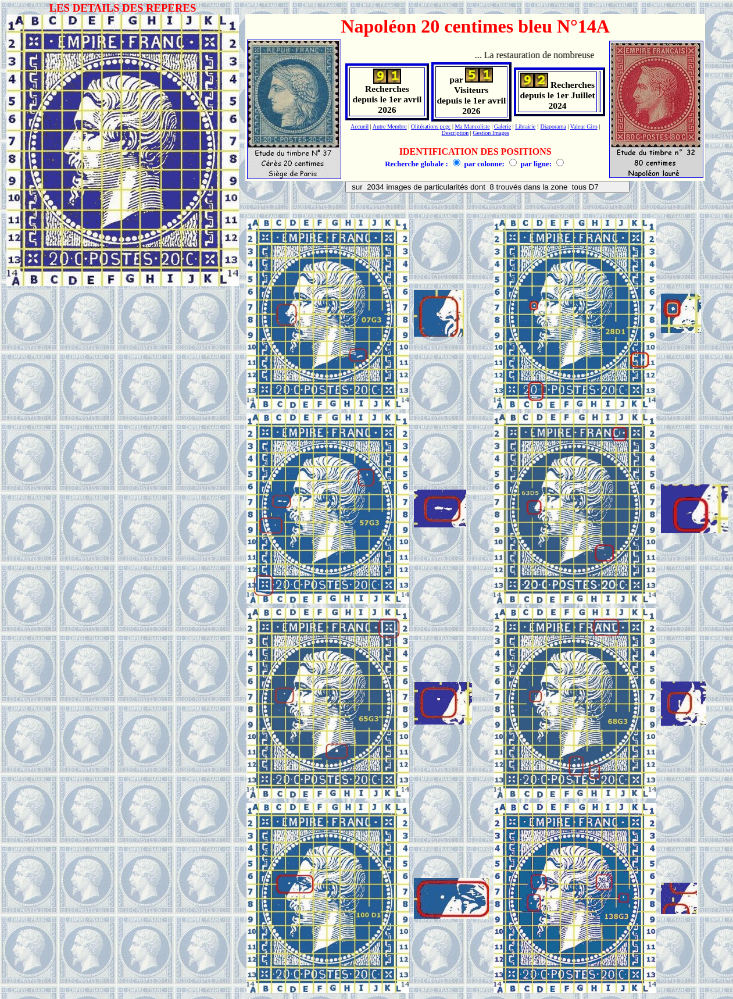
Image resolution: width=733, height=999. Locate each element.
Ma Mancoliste (472, 126)
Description (455, 133)
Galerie (502, 126)
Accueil (360, 126)
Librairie (525, 126)
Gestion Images (491, 133)
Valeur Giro (584, 126)
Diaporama (553, 126)
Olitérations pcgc (431, 126)
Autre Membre (390, 126)
